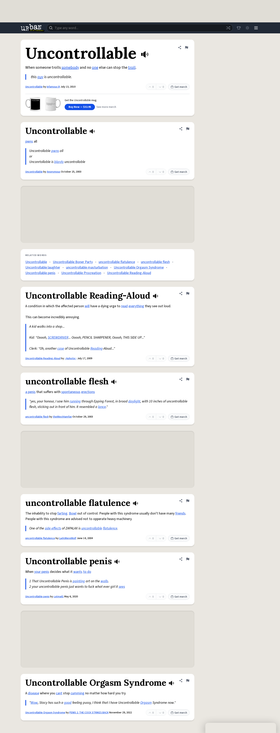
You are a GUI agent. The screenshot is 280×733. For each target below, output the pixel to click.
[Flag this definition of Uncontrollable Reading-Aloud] (188, 293)
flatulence (110, 528)
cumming (77, 693)
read (124, 306)
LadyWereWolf (67, 538)
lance (102, 406)
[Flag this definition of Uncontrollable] (186, 47)
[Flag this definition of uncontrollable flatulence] (188, 501)
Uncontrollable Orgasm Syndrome (139, 267)
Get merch (179, 87)
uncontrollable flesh (155, 262)
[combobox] (140, 28)
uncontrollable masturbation (87, 267)
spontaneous (70, 391)
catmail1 (59, 597)
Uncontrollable (34, 87)
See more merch (106, 107)
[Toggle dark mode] (247, 27)
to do (87, 571)
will (87, 306)
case (60, 348)
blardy (59, 161)
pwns (29, 141)
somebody (70, 67)
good (68, 702)
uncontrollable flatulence (117, 262)
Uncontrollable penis (40, 273)
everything (136, 306)
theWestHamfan (62, 417)
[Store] (238, 27)
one (95, 67)
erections (88, 391)
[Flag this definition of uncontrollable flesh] (188, 379)
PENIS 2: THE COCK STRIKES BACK (89, 713)
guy (40, 77)
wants (77, 571)
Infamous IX (53, 87)
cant (59, 693)
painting (79, 581)
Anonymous (53, 172)
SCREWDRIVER (58, 337)
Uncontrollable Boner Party (73, 262)
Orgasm (146, 702)
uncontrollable (91, 528)
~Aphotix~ (71, 358)
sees (122, 586)
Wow (34, 702)
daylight (134, 401)
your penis (41, 571)
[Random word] (228, 28)
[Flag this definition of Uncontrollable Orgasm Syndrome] (188, 680)
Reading (96, 348)
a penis (30, 391)
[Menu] (256, 27)
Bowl (72, 513)
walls (104, 581)
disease (33, 693)
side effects (53, 528)
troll (132, 67)
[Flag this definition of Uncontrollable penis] (188, 559)
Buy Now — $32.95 (80, 107)
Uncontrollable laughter (42, 267)
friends (180, 513)
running (75, 401)
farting (62, 513)
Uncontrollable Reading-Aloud (129, 273)
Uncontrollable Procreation (81, 273)
